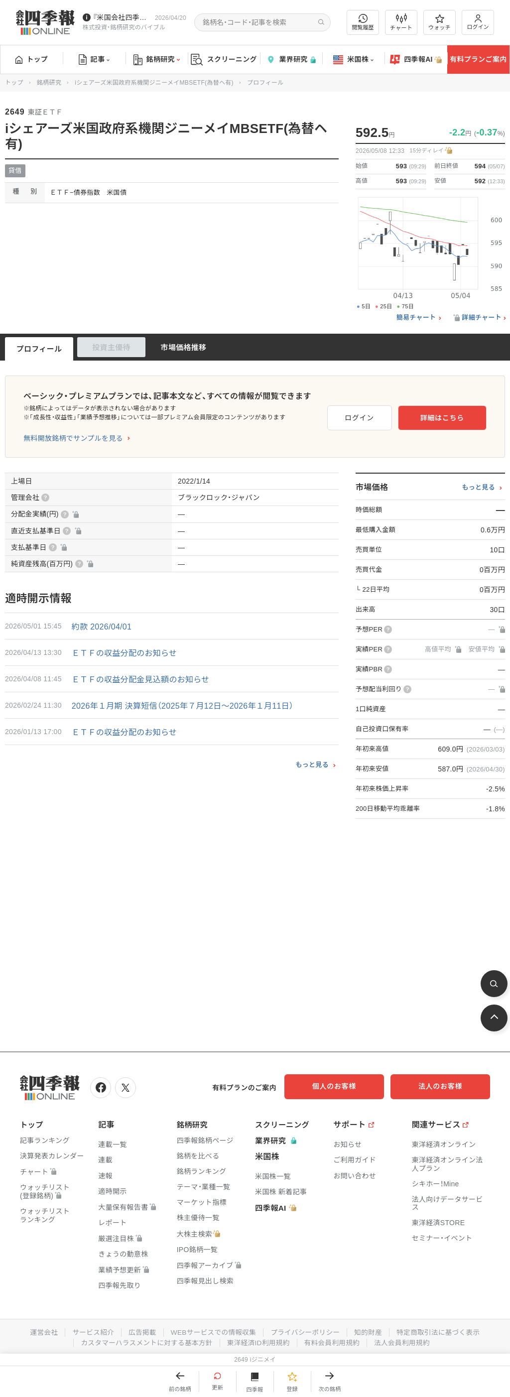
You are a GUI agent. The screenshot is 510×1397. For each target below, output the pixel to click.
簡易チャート (416, 317)
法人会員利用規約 (405, 1341)
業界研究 (290, 59)
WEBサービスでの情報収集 (212, 1331)
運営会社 (39, 1331)
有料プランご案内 (478, 59)
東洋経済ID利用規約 (259, 1341)
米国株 (353, 59)
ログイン (478, 22)
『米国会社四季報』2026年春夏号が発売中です (122, 17)
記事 (94, 59)
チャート (401, 22)
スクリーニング (224, 59)
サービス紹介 (89, 1331)
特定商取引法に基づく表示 (442, 1331)
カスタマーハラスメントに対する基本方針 (144, 1341)
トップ (31, 59)
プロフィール (39, 349)
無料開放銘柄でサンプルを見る (73, 438)
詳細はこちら (454, 416)
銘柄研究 (156, 59)
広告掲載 (140, 1331)
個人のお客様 (346, 1086)
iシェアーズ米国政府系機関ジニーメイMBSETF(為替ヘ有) (154, 82)
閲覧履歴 (363, 22)
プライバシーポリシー (306, 1331)
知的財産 (370, 1331)
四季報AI (416, 60)
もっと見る (312, 765)
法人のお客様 (445, 1086)
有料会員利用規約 (333, 1341)
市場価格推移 (184, 347)
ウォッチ (439, 22)
